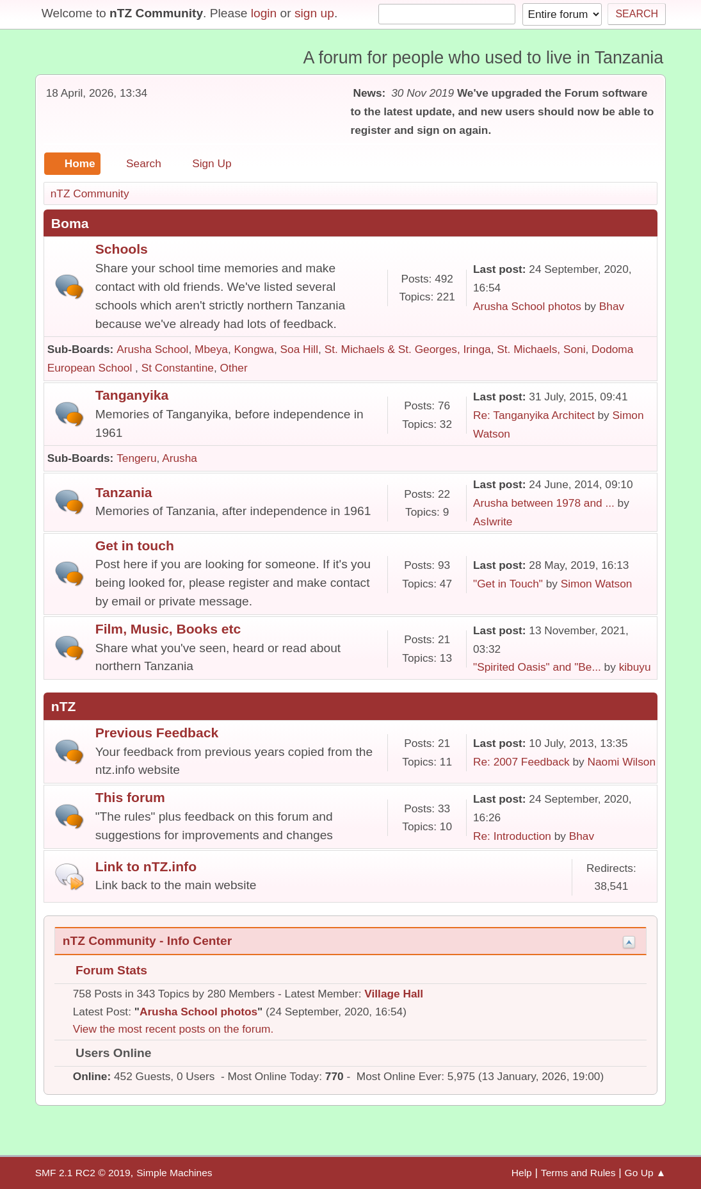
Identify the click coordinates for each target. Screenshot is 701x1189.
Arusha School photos (527, 306)
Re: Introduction (512, 836)
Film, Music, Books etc (168, 628)
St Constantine (177, 367)
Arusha (179, 458)
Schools (121, 249)
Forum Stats (104, 970)
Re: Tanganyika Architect (534, 415)
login (264, 13)
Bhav (611, 306)
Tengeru (136, 458)
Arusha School (152, 349)
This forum (130, 797)
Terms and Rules (578, 1172)
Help (522, 1172)
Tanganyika (132, 395)
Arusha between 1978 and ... (544, 502)
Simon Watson (597, 583)
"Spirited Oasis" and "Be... (537, 666)
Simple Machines (174, 1172)
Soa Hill (299, 349)
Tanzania (123, 492)
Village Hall (393, 993)
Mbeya (211, 349)
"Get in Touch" (508, 583)
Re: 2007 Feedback (521, 761)
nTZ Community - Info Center (147, 940)
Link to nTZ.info (146, 866)
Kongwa (254, 349)
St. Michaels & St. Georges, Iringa (408, 349)
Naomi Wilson (622, 761)
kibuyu (635, 666)
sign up (314, 13)
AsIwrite (492, 521)
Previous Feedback (156, 732)
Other (234, 367)
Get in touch (134, 545)
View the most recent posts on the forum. (173, 1028)
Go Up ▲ (645, 1172)
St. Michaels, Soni (541, 349)
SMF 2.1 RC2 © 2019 (83, 1172)
